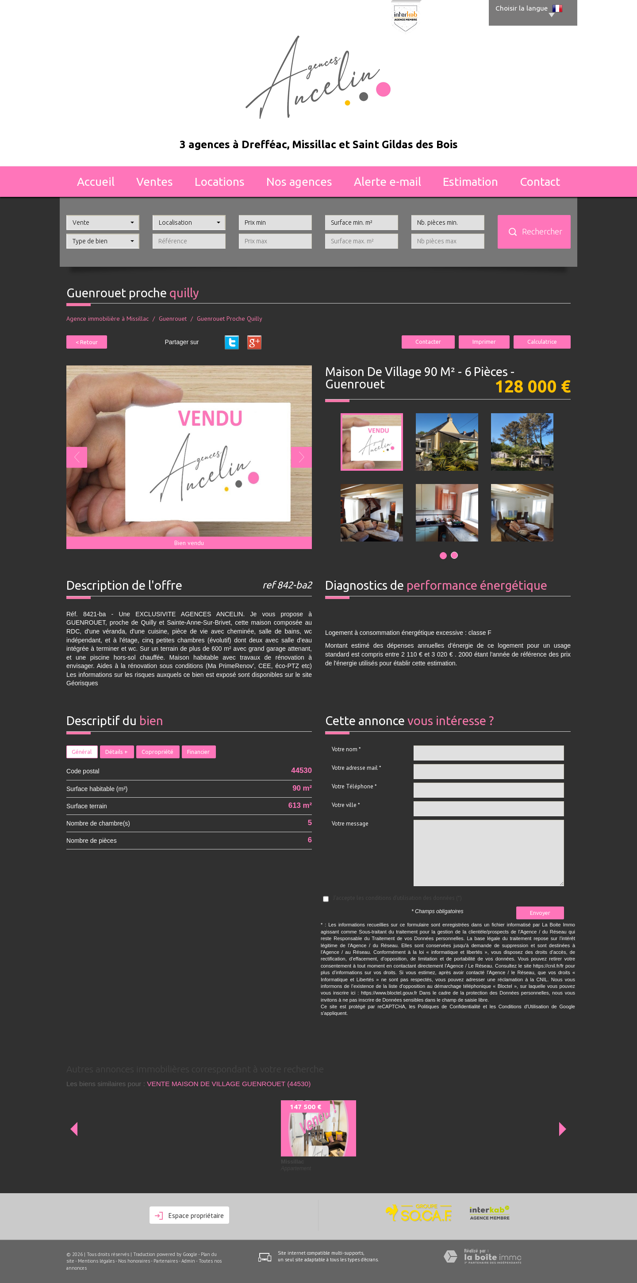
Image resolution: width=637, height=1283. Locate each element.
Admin (188, 1261)
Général (82, 752)
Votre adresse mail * (356, 768)
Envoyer (540, 913)
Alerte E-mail (387, 181)
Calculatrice (542, 341)
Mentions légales (96, 1261)
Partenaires (165, 1261)
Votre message (350, 823)
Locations (220, 181)
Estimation (470, 181)
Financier (198, 752)
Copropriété (157, 752)
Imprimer (484, 341)
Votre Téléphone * (354, 786)
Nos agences (299, 181)
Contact (540, 181)
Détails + (116, 752)
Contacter (428, 341)
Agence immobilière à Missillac (107, 319)
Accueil (96, 181)
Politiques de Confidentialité (449, 1006)
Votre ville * (346, 805)
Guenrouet (173, 319)
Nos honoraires (134, 1261)
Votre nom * (346, 749)
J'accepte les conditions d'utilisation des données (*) (397, 898)
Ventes (154, 181)
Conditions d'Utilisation (524, 1006)
